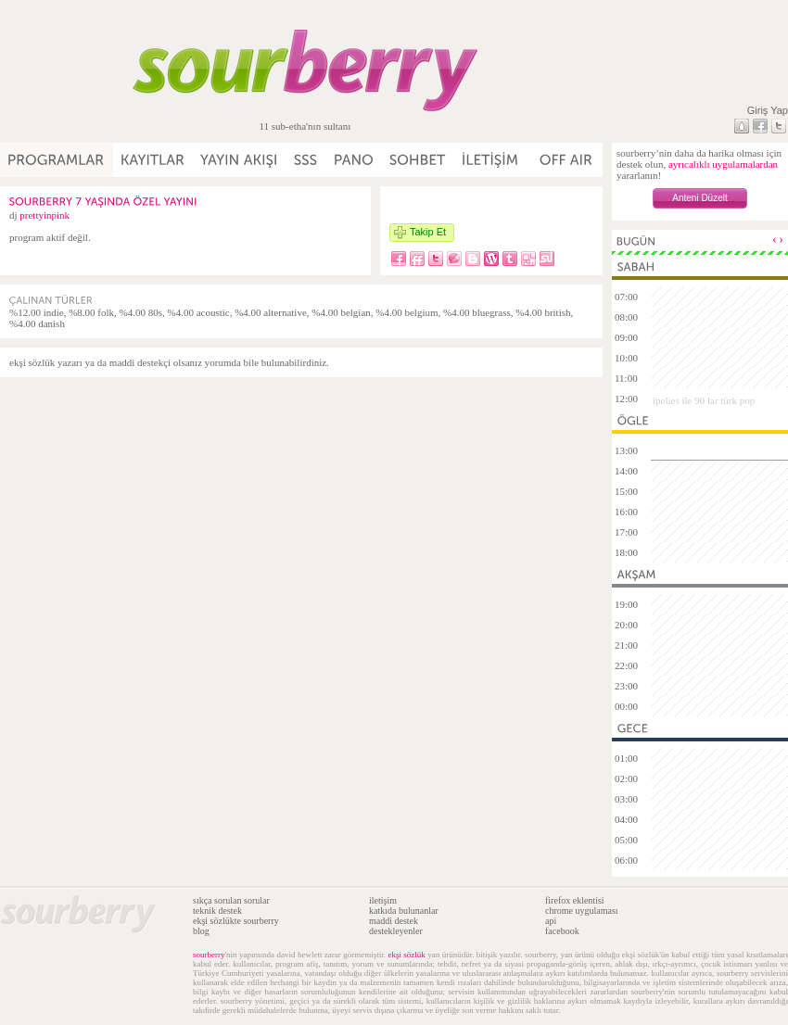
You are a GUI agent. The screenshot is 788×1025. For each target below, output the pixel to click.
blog (201, 931)
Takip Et (428, 231)
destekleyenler (396, 931)
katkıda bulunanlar (403, 910)
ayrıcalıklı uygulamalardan (723, 164)
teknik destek (217, 910)
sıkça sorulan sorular (231, 900)
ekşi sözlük (406, 954)
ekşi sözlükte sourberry (236, 921)
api (550, 921)
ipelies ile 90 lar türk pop (704, 400)
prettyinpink (44, 215)
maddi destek (393, 921)
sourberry (209, 954)
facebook (562, 931)
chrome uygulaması (581, 910)
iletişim (383, 900)
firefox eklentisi (574, 900)
